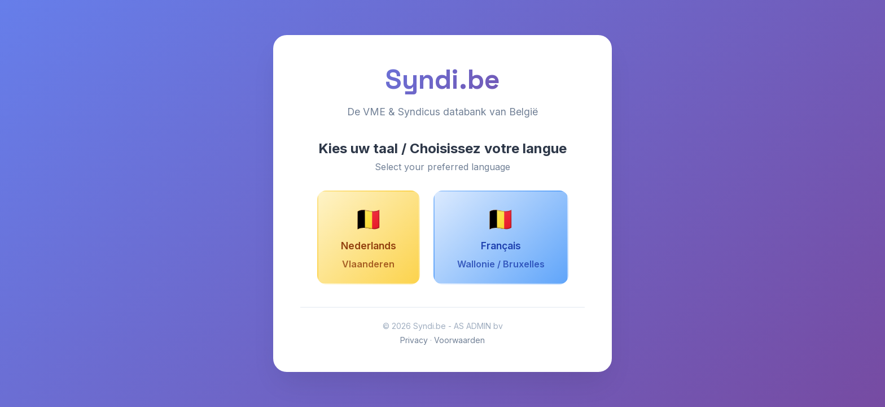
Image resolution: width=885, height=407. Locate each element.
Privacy (414, 340)
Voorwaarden (459, 340)
